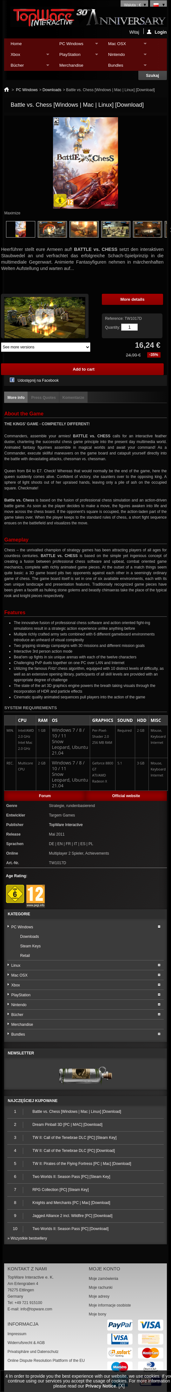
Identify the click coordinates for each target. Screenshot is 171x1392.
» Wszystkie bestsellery (27, 1238)
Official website (126, 796)
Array (45, 347)
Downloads (52, 90)
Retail (25, 955)
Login (157, 32)
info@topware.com (36, 1309)
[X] (121, 1386)
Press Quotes (43, 397)
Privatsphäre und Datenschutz (33, 1351)
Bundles (124, 67)
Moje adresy (99, 1296)
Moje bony (97, 1314)
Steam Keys (30, 946)
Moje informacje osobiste (110, 1305)
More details (133, 299)
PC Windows (75, 45)
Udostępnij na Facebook (37, 380)
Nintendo (124, 56)
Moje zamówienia (103, 1278)
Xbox (26, 56)
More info (15, 397)
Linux (15, 965)
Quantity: (112, 327)
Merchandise (71, 65)
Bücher (26, 67)
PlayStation (75, 56)
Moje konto (104, 1268)
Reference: (115, 318)
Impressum (17, 1334)
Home (16, 43)
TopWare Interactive (65, 825)
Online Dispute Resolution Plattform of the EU (46, 1360)
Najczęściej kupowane (32, 1101)
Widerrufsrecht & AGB (26, 1343)
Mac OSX (124, 45)
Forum (45, 796)
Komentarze (73, 397)
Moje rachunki (101, 1287)
